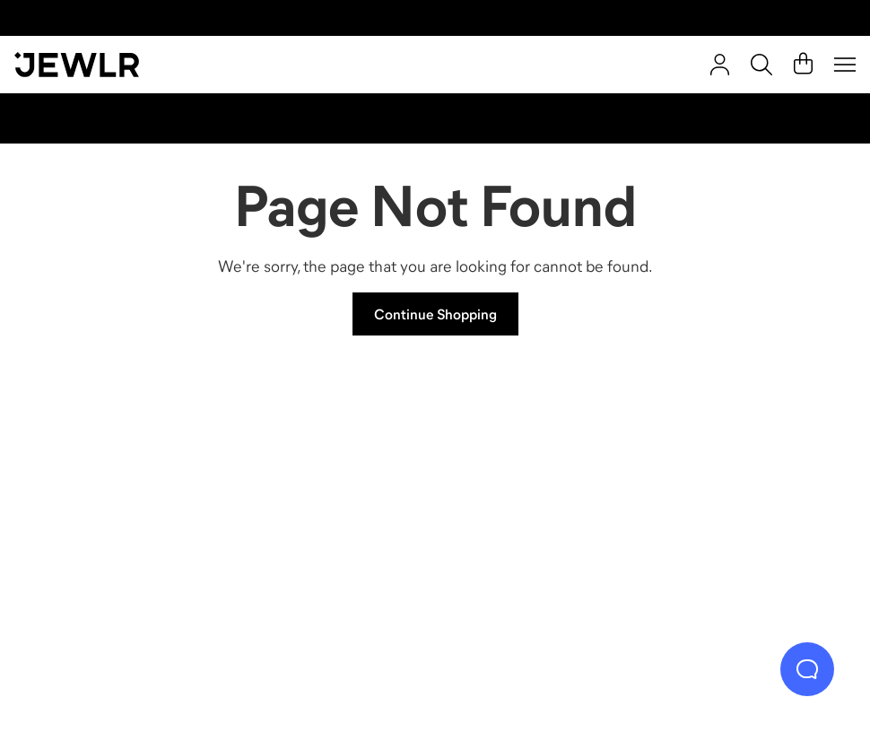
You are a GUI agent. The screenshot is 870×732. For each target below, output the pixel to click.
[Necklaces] (332, 502)
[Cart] (803, 64)
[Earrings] (538, 502)
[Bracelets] (745, 502)
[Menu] (845, 64)
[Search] (761, 64)
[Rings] (125, 502)
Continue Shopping (435, 314)
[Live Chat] (807, 669)
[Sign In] (719, 64)
